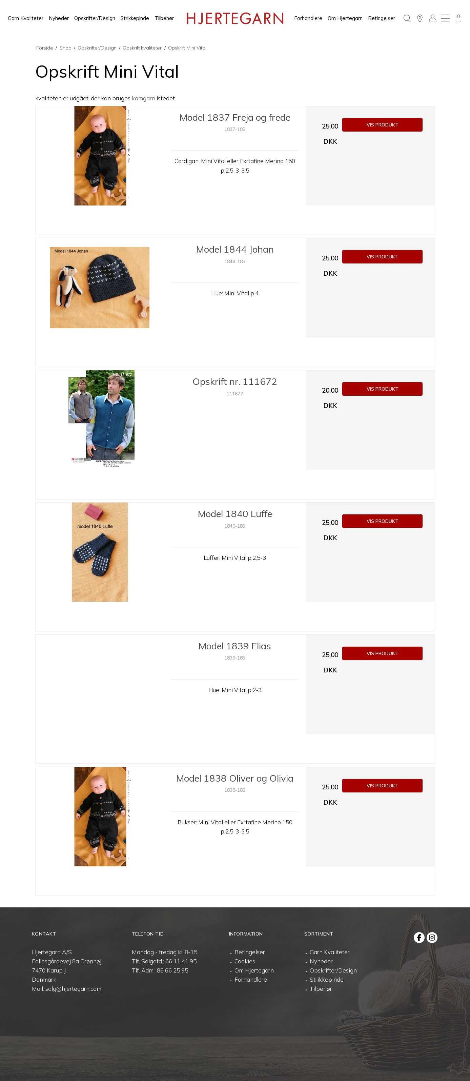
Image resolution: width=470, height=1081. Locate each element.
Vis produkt (383, 125)
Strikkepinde (135, 18)
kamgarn (143, 98)
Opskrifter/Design (94, 18)
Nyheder (59, 18)
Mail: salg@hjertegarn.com (66, 988)
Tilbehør (164, 18)
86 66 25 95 (172, 970)
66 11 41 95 (181, 961)
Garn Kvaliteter (25, 18)
